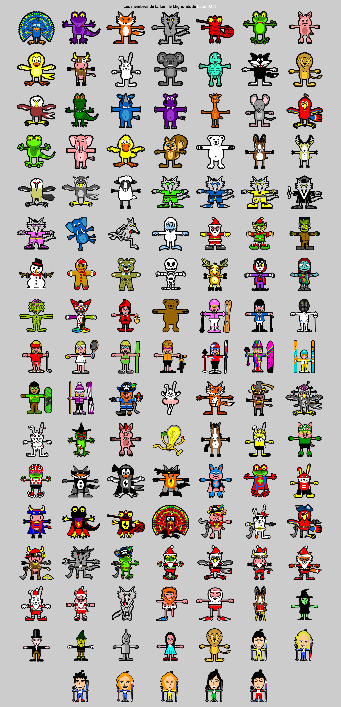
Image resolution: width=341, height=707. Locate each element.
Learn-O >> (207, 6)
